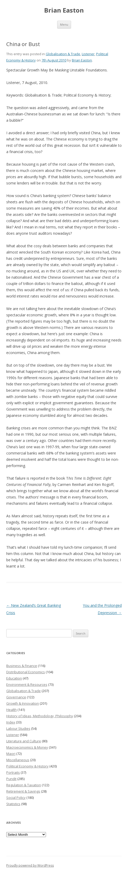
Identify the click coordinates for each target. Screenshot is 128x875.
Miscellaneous (17, 760)
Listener (88, 54)
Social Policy (16, 797)
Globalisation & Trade (63, 54)
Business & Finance (21, 665)
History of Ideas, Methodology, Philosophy (39, 716)
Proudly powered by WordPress (30, 865)
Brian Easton (64, 10)
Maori (10, 753)
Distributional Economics (25, 672)
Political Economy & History (27, 766)
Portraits (13, 772)
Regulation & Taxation (23, 785)
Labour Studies (18, 728)
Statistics (13, 803)
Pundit (11, 778)
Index (10, 722)
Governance (16, 697)
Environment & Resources (26, 684)
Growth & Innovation (22, 703)
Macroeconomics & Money (27, 747)
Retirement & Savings (23, 791)
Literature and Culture (23, 741)
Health (11, 709)
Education (14, 678)
